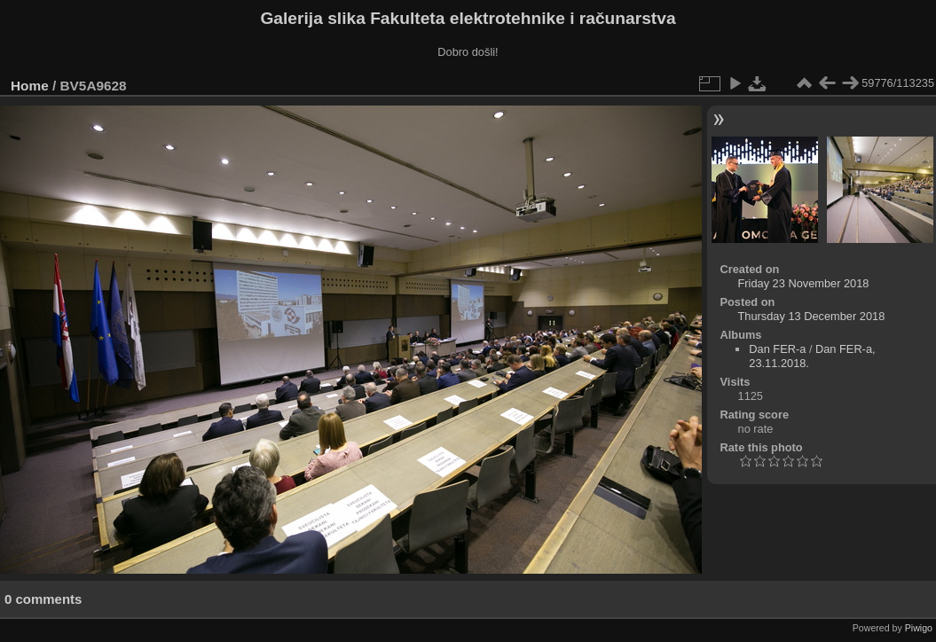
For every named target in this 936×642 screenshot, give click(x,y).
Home (30, 85)
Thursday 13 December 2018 (811, 316)
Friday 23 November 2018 (803, 283)
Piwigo (918, 627)
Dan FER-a (777, 349)
